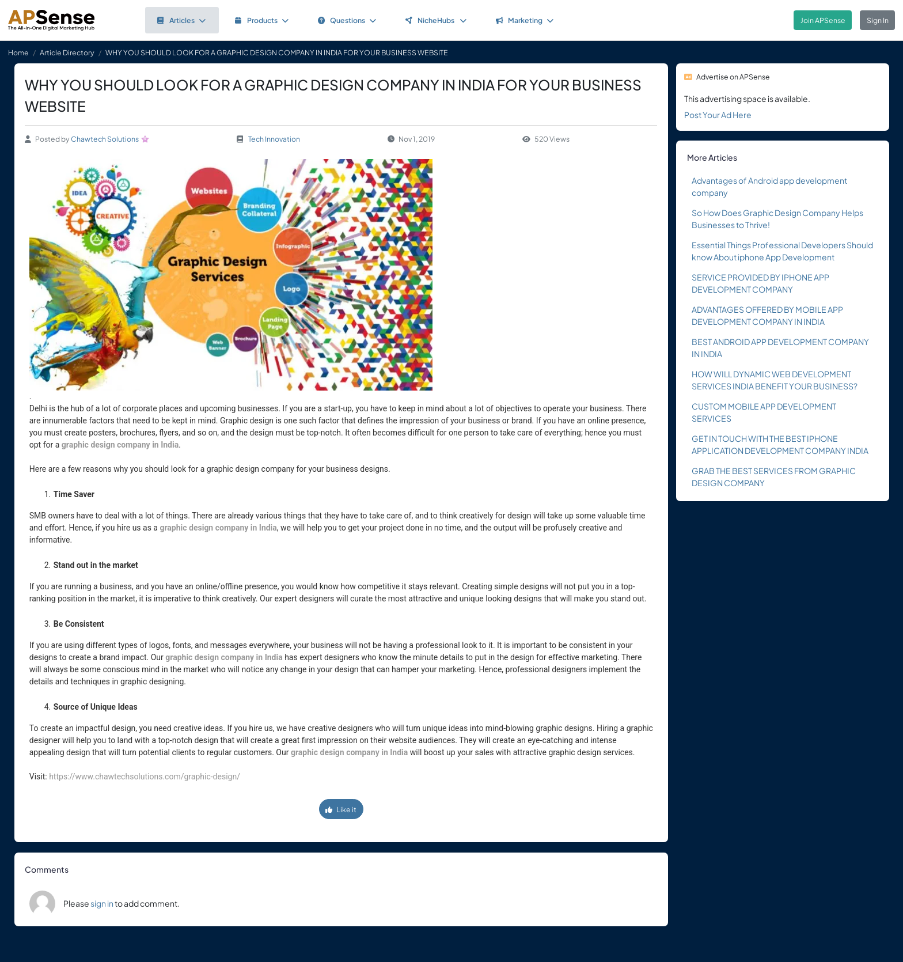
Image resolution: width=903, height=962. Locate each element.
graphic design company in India (120, 444)
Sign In (878, 20)
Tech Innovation (274, 138)
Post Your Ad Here (718, 114)
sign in (101, 903)
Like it (340, 809)
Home (18, 52)
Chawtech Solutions (105, 138)
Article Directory (67, 52)
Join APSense (822, 20)
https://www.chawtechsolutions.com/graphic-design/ (144, 776)
